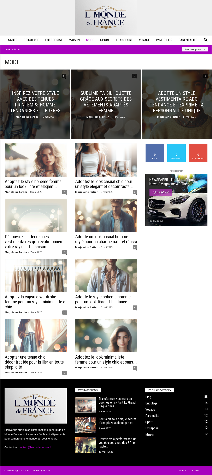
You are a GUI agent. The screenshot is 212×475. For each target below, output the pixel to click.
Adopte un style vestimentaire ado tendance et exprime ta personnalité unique (177, 102)
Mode (90, 40)
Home (7, 49)
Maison (74, 40)
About (182, 470)
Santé (12, 40)
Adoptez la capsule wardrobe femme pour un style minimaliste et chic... (36, 301)
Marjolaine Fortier (27, 116)
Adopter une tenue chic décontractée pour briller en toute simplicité (34, 362)
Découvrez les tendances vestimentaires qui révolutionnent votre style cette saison (34, 241)
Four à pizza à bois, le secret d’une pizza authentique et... (117, 421)
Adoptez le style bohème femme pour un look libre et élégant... (33, 184)
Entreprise (54, 40)
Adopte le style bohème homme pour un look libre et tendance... (103, 299)
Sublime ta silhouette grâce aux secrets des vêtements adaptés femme (106, 102)
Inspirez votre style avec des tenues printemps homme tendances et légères (35, 102)
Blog (148, 397)
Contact (195, 470)
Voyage (144, 40)
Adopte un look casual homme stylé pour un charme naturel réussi (106, 239)
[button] (205, 40)
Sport (105, 40)
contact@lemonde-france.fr (35, 447)
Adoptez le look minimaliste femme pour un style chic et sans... (106, 359)
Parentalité (187, 40)
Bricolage (31, 40)
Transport (124, 40)
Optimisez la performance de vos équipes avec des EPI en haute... (117, 442)
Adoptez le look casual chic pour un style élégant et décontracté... (104, 184)
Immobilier (164, 40)
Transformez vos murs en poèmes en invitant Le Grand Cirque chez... (117, 402)
